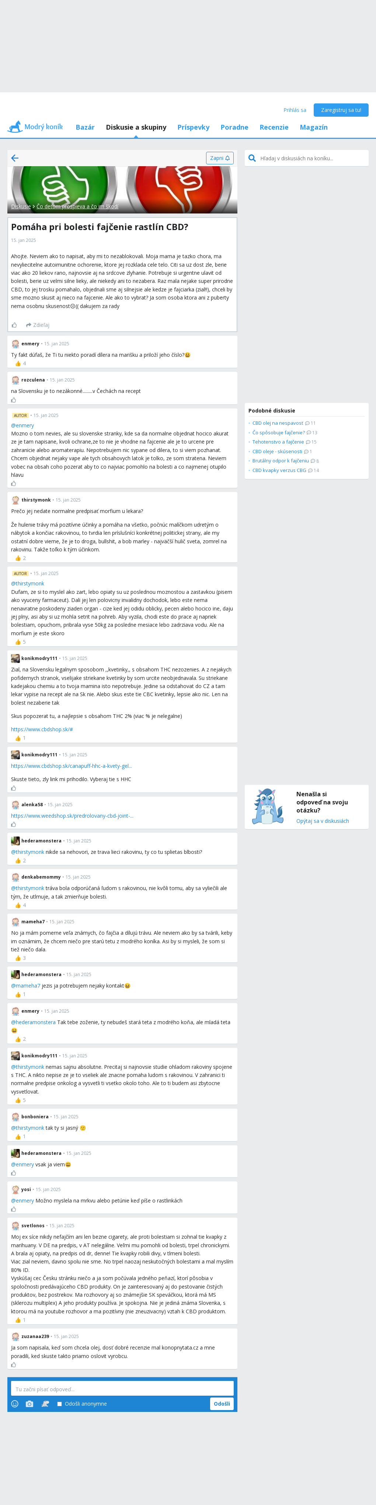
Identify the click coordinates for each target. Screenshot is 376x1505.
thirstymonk (30, 583)
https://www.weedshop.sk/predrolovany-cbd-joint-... (72, 815)
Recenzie (274, 127)
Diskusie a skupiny (136, 127)
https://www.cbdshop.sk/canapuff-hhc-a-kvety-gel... (71, 765)
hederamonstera (36, 1022)
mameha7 (28, 985)
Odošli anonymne (82, 1404)
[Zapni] (220, 158)
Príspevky (193, 127)
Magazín (314, 127)
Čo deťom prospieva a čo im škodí (77, 206)
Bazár (85, 127)
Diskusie (21, 206)
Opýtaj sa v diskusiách (322, 821)
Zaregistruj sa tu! (341, 109)
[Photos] (29, 1404)
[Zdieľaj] (37, 325)
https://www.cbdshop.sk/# (42, 729)
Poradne (234, 127)
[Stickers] (45, 1404)
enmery (25, 425)
